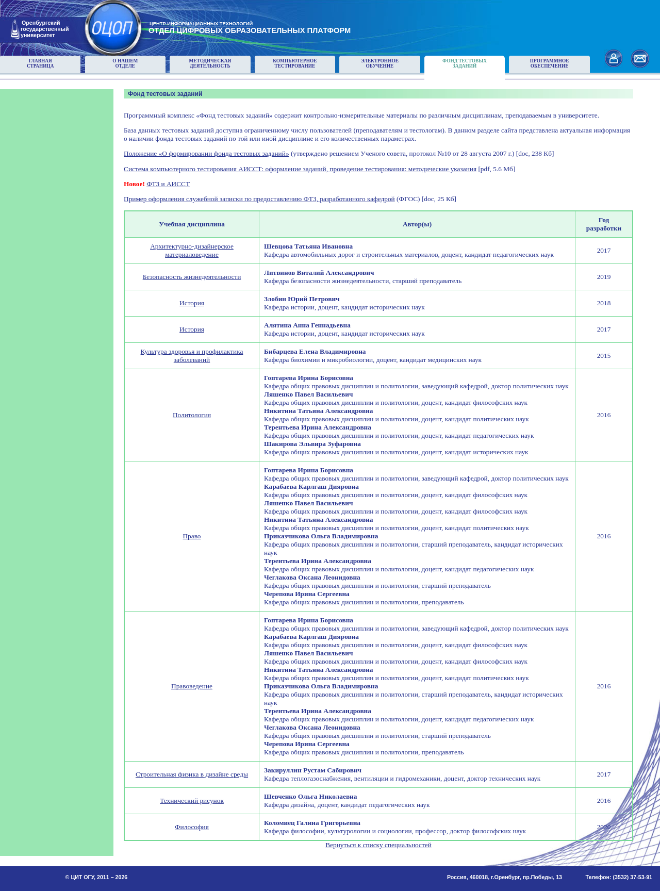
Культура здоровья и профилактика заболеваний (192, 356)
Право (192, 536)
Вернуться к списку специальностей (378, 845)
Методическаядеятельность (210, 63)
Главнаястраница (40, 63)
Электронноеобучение (380, 63)
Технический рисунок (192, 800)
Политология (192, 415)
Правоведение (191, 686)
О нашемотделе (125, 63)
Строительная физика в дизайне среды (192, 774)
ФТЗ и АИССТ (168, 184)
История (191, 303)
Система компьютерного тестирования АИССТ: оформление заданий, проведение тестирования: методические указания (300, 169)
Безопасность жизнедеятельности (192, 276)
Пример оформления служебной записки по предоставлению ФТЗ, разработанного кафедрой (259, 199)
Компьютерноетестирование (295, 63)
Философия (192, 827)
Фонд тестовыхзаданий (464, 63)
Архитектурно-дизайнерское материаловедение (192, 250)
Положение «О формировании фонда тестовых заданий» (206, 153)
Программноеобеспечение (549, 63)
